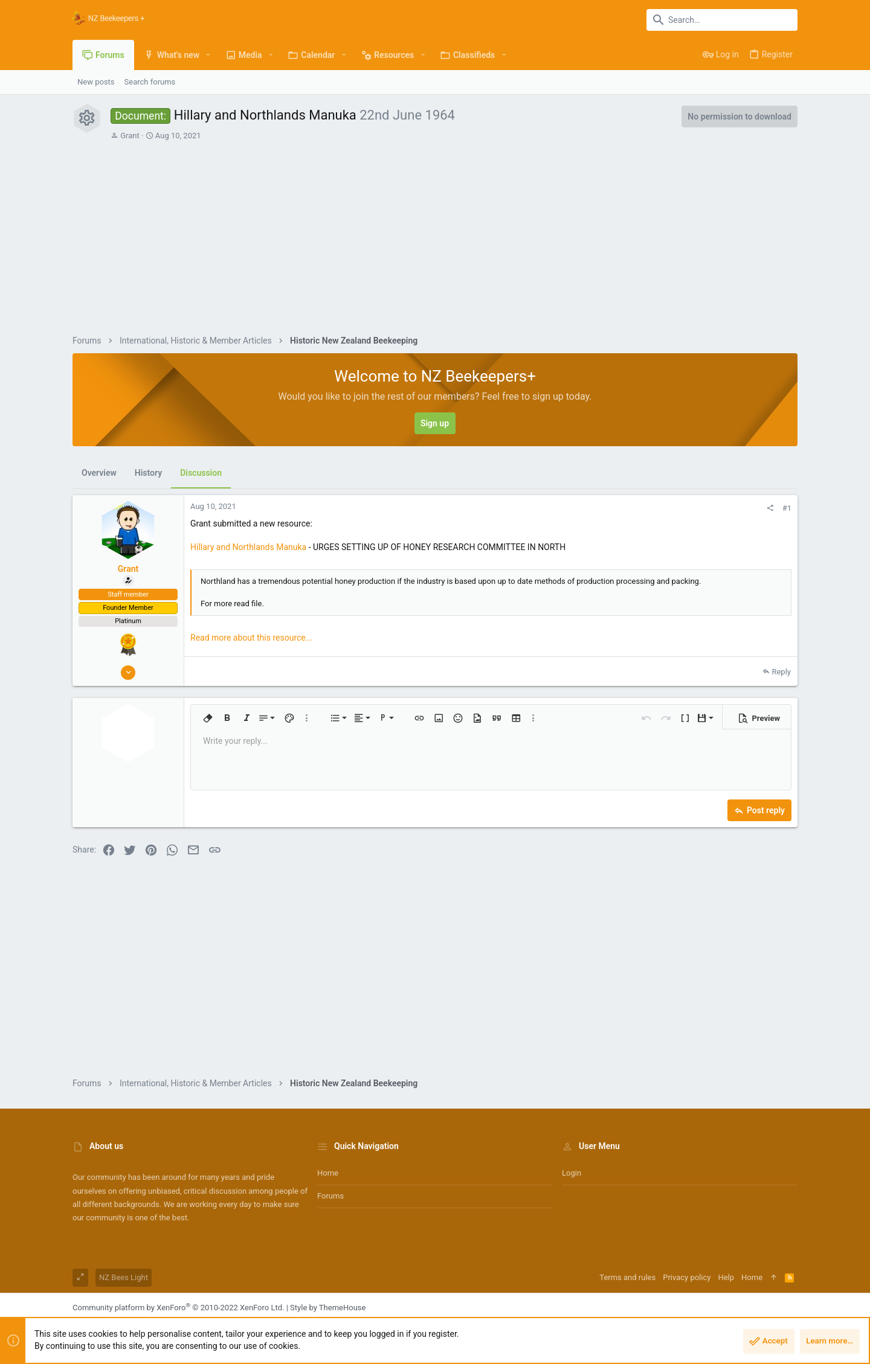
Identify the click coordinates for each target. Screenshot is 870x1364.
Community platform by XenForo (178, 1307)
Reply (781, 671)
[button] (208, 55)
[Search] (722, 20)
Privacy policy (686, 1277)
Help (726, 1277)
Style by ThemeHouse (328, 1307)
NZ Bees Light (123, 1277)
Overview (99, 473)
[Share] (770, 508)
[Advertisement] (454, 231)
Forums (330, 1195)
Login (571, 1172)
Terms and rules (627, 1277)
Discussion (201, 473)
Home (327, 1172)
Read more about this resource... (251, 637)
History (148, 473)
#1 (786, 508)
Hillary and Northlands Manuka (248, 547)
